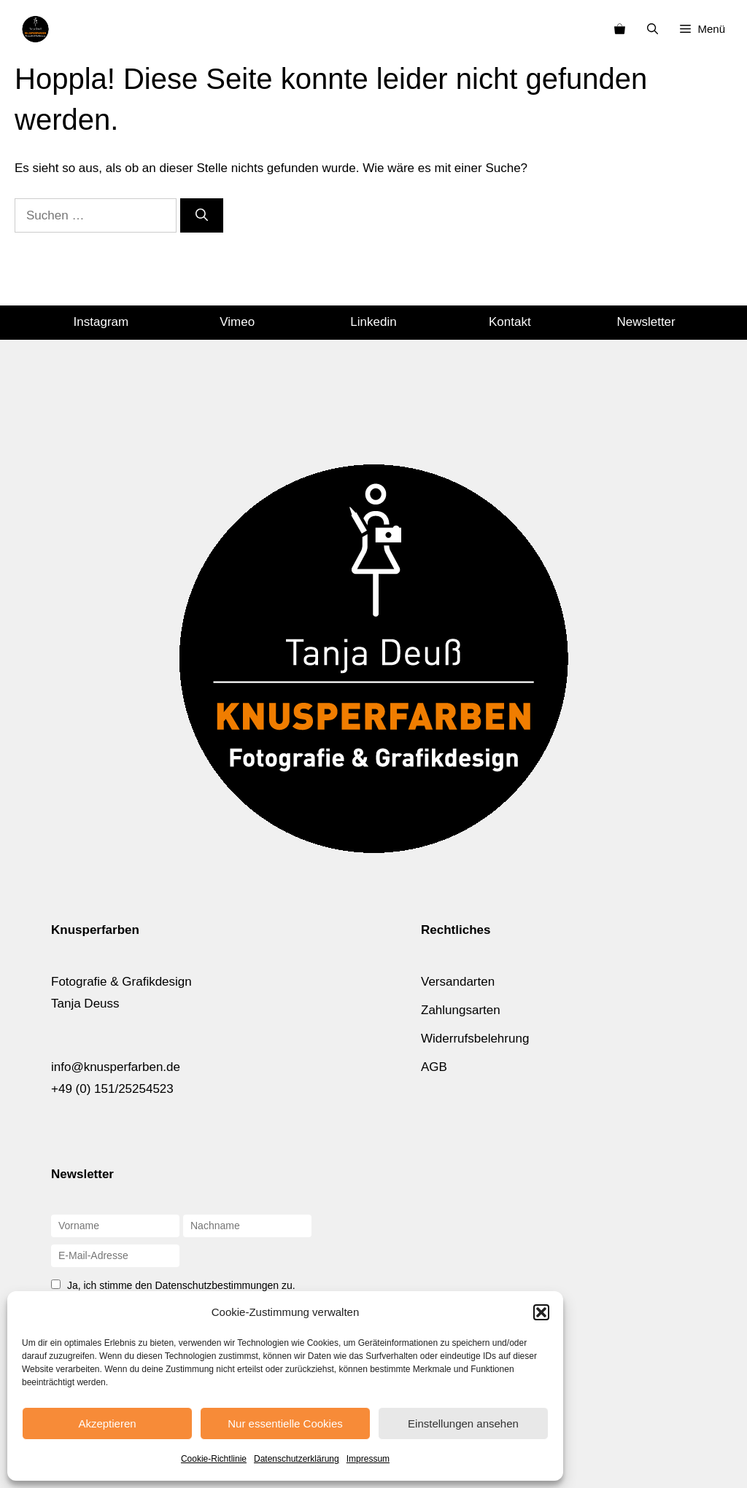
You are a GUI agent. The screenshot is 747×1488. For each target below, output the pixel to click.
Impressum (368, 1459)
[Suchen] (201, 215)
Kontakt (510, 322)
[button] (541, 1312)
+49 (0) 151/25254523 (112, 1089)
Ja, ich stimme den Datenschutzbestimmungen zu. (181, 1285)
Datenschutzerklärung (296, 1459)
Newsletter (645, 322)
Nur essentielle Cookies (285, 1423)
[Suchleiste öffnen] (652, 29)
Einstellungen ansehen (463, 1423)
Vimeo (237, 322)
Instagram (101, 322)
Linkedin (373, 322)
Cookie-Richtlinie (214, 1459)
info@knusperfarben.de (115, 1067)
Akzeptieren (107, 1423)
